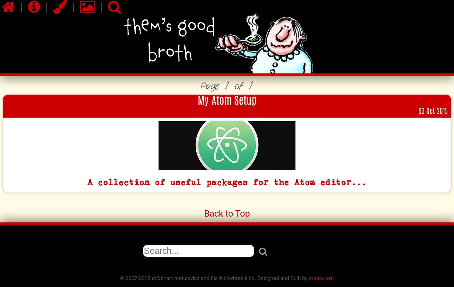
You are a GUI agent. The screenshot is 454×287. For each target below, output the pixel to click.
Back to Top (227, 213)
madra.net (321, 278)
